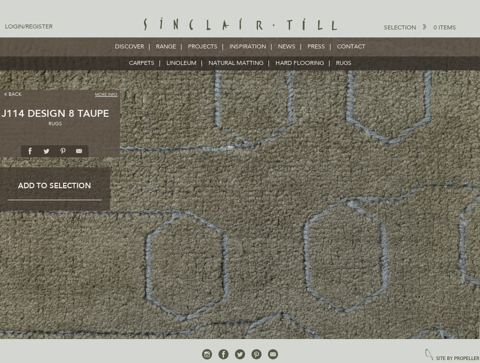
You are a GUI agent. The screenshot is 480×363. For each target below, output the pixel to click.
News (287, 47)
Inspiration (248, 47)
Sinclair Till (240, 24)
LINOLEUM (181, 63)
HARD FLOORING (300, 63)
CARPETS (141, 63)
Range (166, 47)
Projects (203, 47)
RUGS (344, 63)
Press (316, 47)
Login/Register (28, 27)
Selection (420, 27)
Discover (129, 47)
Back (13, 94)
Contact (351, 47)
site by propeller (452, 355)
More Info (106, 95)
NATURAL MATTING (236, 63)
